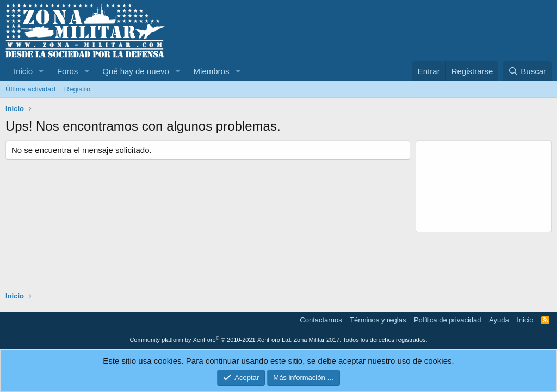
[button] (41, 71)
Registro (77, 89)
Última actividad (30, 89)
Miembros (212, 71)
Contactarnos (321, 320)
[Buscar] (527, 71)
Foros (67, 71)
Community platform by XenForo (210, 339)
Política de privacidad (447, 320)
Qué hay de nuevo (135, 71)
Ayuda (499, 320)
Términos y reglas (378, 320)
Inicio (23, 71)
